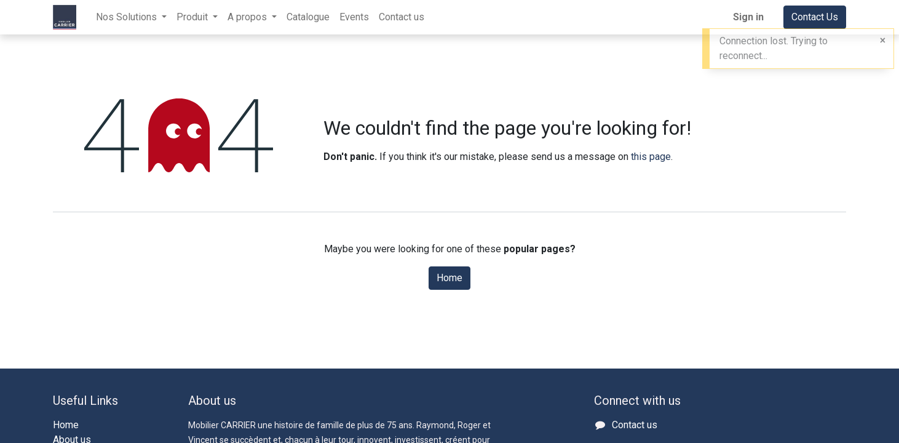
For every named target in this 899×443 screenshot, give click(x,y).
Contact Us (814, 17)
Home (449, 278)
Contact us (634, 425)
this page (651, 156)
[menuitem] (308, 17)
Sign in (748, 17)
